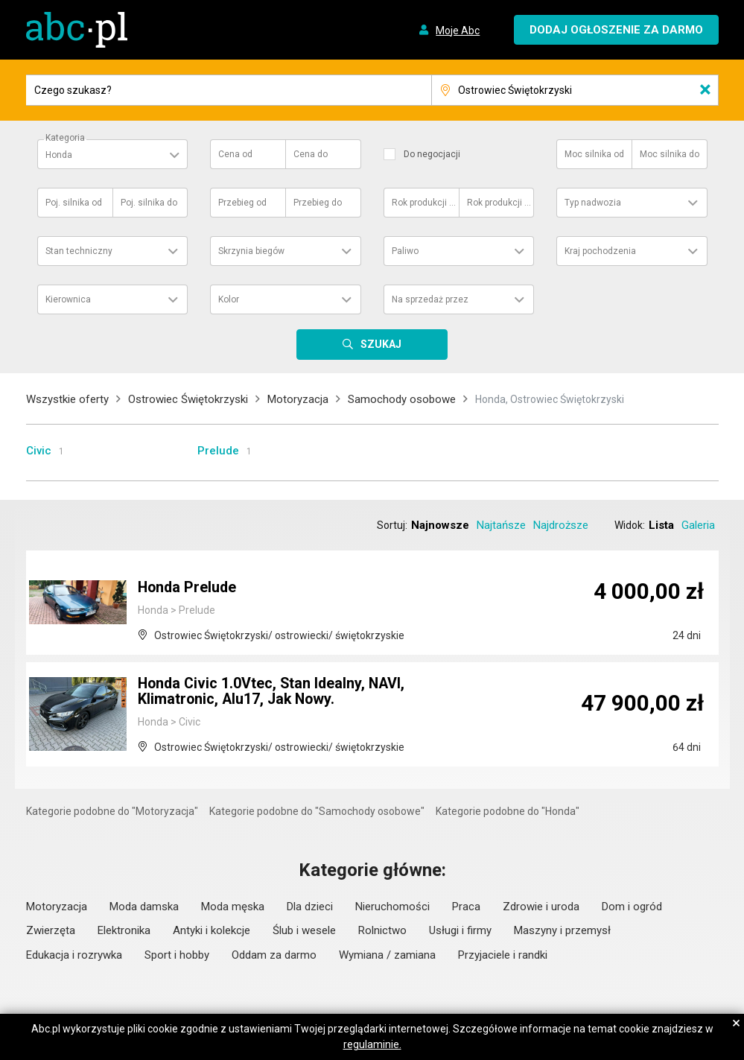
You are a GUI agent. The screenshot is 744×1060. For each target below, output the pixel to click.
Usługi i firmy (460, 930)
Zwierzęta (50, 930)
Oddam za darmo (274, 955)
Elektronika (124, 930)
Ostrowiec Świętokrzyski (188, 399)
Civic (38, 450)
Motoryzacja (297, 399)
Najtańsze (501, 525)
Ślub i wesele (304, 930)
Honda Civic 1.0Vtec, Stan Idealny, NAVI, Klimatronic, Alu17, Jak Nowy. (274, 692)
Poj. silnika (73, 202)
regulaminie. (372, 1044)
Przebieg (242, 202)
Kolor (228, 299)
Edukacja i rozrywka (74, 955)
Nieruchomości (392, 906)
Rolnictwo (382, 930)
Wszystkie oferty (67, 399)
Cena (235, 154)
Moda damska (144, 906)
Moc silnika (594, 154)
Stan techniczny (78, 251)
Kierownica (68, 299)
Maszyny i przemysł (562, 930)
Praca (466, 906)
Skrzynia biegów (251, 251)
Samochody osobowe (402, 399)
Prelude (218, 450)
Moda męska (232, 906)
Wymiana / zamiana (387, 955)
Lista (661, 525)
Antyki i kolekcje (211, 930)
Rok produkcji (424, 202)
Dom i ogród (632, 906)
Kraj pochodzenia (600, 251)
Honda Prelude (188, 588)
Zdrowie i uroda (541, 906)
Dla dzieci (310, 906)
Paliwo (405, 251)
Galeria (698, 525)
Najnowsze (440, 525)
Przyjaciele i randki (502, 955)
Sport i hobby (176, 955)
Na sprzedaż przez (430, 299)
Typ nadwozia (593, 202)
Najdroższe (560, 525)
